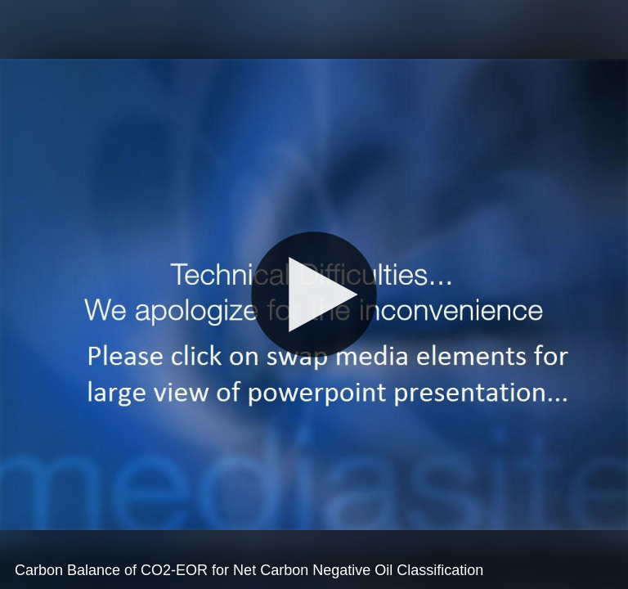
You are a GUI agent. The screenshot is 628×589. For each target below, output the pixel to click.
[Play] (314, 294)
